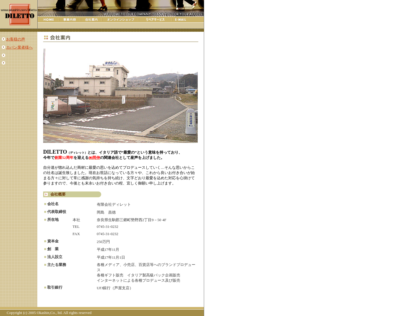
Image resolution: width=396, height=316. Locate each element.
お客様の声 (15, 39)
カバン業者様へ (19, 47)
